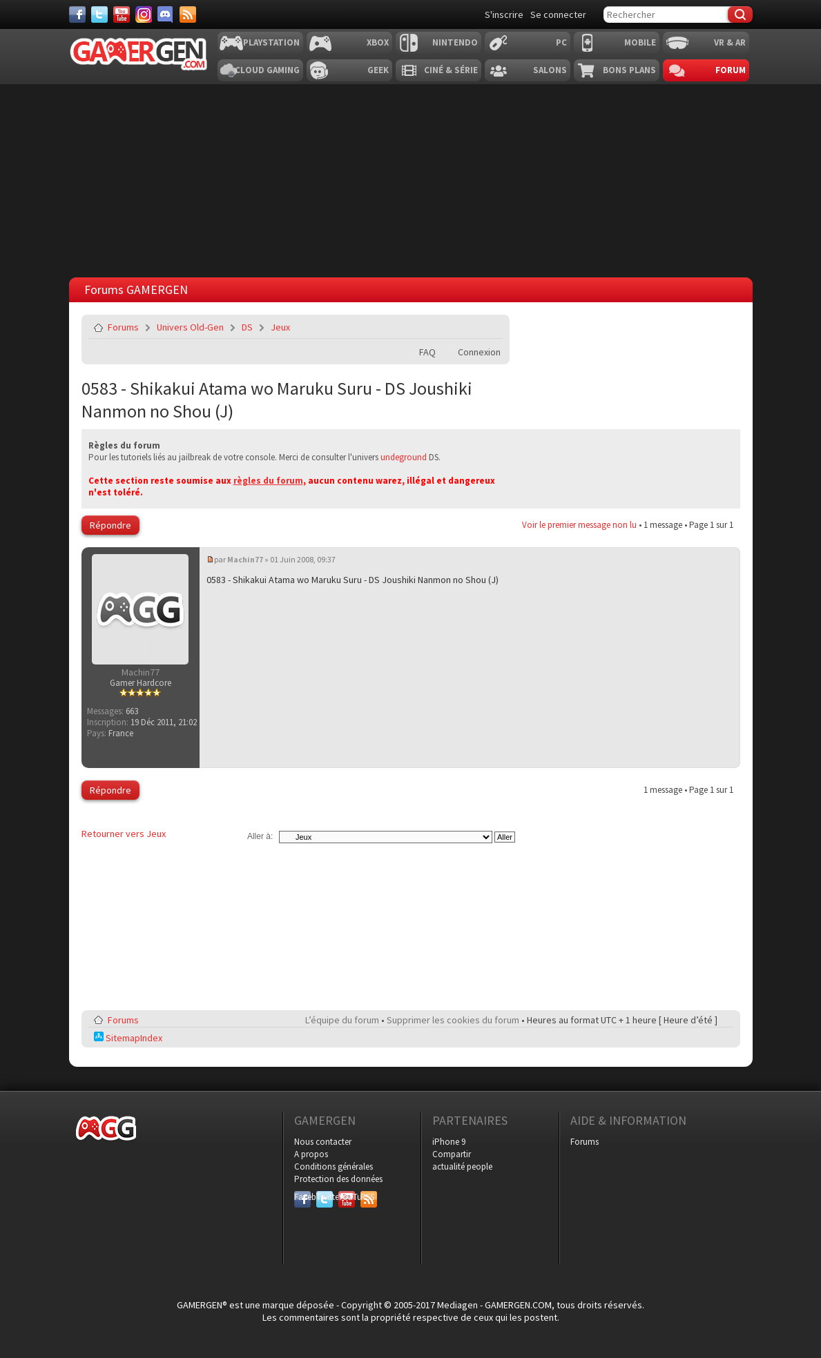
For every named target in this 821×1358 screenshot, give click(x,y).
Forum (730, 70)
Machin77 (245, 559)
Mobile (640, 42)
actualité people (462, 1166)
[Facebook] (77, 14)
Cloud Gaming (267, 70)
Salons (550, 70)
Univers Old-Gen (190, 327)
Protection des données (338, 1179)
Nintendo (455, 42)
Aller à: (260, 836)
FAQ (427, 352)
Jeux (280, 327)
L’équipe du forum (342, 1020)
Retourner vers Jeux (123, 833)
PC (561, 42)
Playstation (271, 42)
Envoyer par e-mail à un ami (489, 327)
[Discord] (165, 14)
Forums (123, 327)
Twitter (324, 1197)
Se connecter (558, 14)
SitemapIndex (128, 1038)
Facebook (302, 1197)
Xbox (378, 42)
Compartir (451, 1154)
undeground (403, 457)
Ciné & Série (451, 70)
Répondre (110, 525)
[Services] (188, 14)
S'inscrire (504, 14)
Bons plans (629, 70)
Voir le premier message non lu (579, 525)
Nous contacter (322, 1142)
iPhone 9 (448, 1142)
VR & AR (730, 42)
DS (247, 327)
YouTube (346, 1197)
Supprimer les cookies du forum (453, 1020)
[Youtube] (121, 14)
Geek (378, 70)
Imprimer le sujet (457, 327)
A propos (311, 1154)
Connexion (479, 352)
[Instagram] (143, 14)
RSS (367, 1197)
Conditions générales (333, 1166)
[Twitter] (99, 14)
